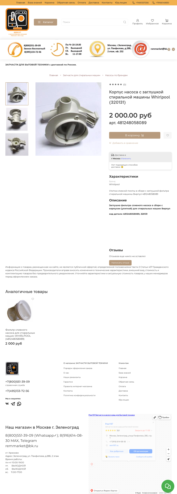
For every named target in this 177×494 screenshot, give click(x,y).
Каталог (45, 22)
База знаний (35, 2)
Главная (20, 2)
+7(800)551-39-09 (17, 381)
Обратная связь (66, 2)
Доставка (94, 2)
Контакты (107, 2)
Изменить (126, 158)
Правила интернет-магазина (77, 386)
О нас (66, 373)
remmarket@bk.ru (21, 446)
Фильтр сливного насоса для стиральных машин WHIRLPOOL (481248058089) (20, 334)
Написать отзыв (120, 262)
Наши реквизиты (72, 377)
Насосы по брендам (116, 75)
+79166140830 (160, 2)
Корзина (49, 2)
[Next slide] (17, 152)
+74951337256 (140, 2)
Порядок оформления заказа (77, 368)
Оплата (82, 2)
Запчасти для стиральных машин (81, 75)
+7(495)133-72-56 (17, 391)
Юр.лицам (121, 2)
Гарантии (68, 382)
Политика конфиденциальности (79, 395)
